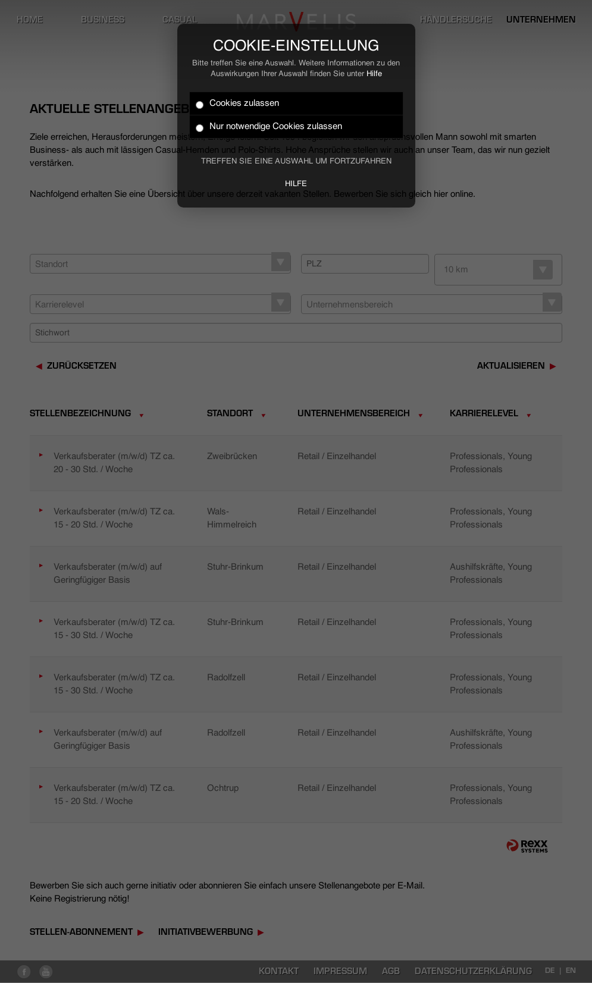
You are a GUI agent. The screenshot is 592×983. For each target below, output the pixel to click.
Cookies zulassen (237, 104)
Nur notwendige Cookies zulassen (269, 127)
